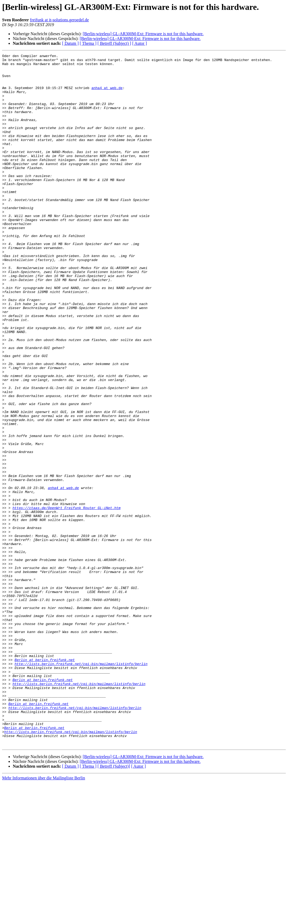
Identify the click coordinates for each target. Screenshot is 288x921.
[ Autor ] (139, 43)
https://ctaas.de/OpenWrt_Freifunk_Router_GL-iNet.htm (67, 598)
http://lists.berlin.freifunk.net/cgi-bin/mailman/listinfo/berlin (81, 786)
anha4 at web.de (106, 95)
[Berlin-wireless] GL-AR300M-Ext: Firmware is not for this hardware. (143, 33)
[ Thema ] (88, 43)
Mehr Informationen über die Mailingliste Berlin (43, 916)
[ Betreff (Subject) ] (114, 43)
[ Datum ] (70, 43)
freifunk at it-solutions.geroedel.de (59, 20)
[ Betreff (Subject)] (113, 904)
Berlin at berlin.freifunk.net (45, 781)
